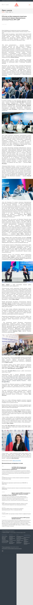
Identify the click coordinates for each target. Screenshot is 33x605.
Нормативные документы (26, 542)
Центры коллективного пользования (20, 539)
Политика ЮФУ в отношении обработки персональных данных (12, 548)
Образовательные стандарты (12, 539)
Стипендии (11, 541)
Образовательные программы (12, 537)
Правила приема (4, 536)
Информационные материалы (27, 543)
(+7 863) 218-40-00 (5, 532)
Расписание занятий (12, 540)
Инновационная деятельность (19, 542)
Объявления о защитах (26, 540)
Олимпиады (4, 539)
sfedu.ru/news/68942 (17, 460)
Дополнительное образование (12, 543)
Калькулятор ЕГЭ (4, 542)
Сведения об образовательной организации (9, 0)
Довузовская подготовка (4, 538)
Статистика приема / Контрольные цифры (5, 541)
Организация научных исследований (20, 537)
